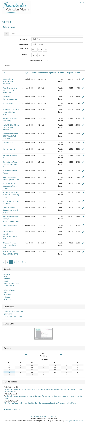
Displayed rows (36, 61)
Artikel (5, 22)
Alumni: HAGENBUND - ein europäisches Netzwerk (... (11, 112)
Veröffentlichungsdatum (47, 73)
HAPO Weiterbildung (10, 225)
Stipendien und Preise (11, 283)
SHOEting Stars (8, 103)
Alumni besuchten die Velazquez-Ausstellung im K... (11, 195)
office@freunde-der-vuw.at (74, 421)
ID (22, 73)
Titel (4, 73)
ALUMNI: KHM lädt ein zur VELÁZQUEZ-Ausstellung (11, 127)
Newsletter (7, 299)
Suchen (8, 66)
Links (5, 292)
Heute (43, 353)
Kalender (15, 409)
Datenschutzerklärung (48, 416)
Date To (25, 54)
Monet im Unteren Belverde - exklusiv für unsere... (10, 210)
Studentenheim (9, 286)
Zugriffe (70, 73)
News (5, 276)
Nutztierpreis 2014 (9, 142)
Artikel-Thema (22, 44)
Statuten (6, 281)
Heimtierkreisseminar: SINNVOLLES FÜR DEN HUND (10, 136)
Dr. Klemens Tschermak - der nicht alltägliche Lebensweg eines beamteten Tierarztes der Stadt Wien (40, 403)
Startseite (7, 274)
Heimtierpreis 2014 (9, 149)
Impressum (35, 416)
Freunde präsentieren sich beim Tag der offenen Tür (10, 90)
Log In (83, 2)
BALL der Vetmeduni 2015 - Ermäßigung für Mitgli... (11, 245)
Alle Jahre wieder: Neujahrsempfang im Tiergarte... (10, 186)
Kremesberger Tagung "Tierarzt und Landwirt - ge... (11, 164)
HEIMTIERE (8, 314)
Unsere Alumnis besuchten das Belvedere (8, 81)
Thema (34, 73)
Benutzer (61, 73)
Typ (26, 73)
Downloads (7, 295)
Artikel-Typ (24, 39)
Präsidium (7, 279)
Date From (24, 49)
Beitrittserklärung (9, 290)
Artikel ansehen (10, 27)
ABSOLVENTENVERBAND (13, 312)
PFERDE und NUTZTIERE (13, 316)
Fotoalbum (7, 297)
